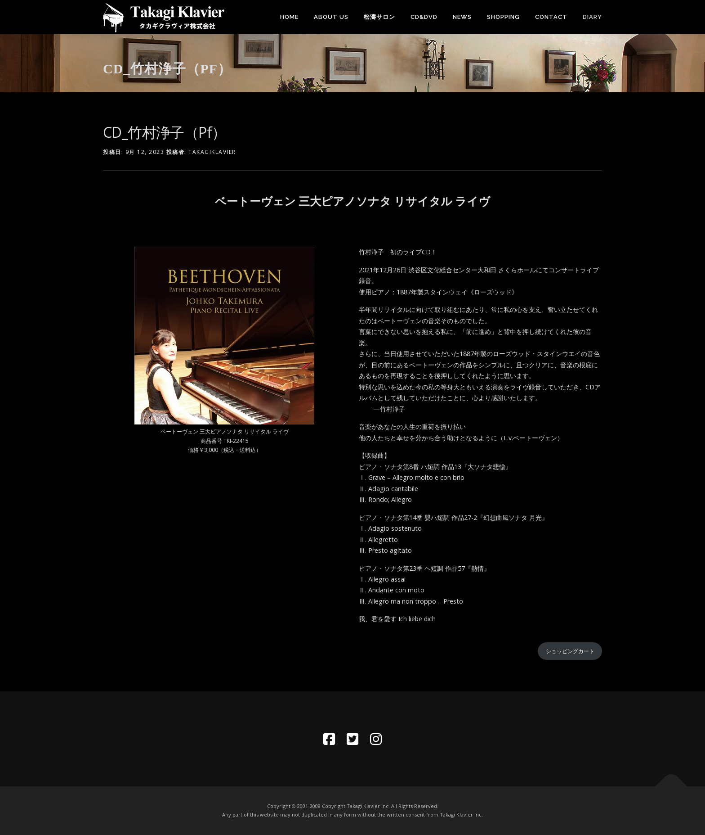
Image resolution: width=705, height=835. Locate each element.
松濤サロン (379, 17)
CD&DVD (424, 17)
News (462, 17)
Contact (551, 17)
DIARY (592, 17)
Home (289, 17)
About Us (331, 17)
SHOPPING (503, 17)
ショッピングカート (570, 651)
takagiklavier (212, 152)
